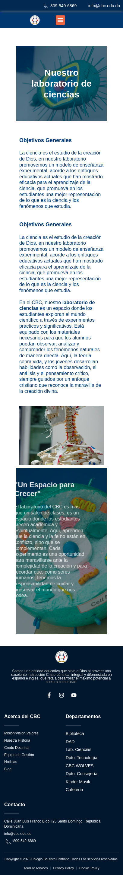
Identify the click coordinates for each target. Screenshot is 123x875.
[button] (60, 20)
